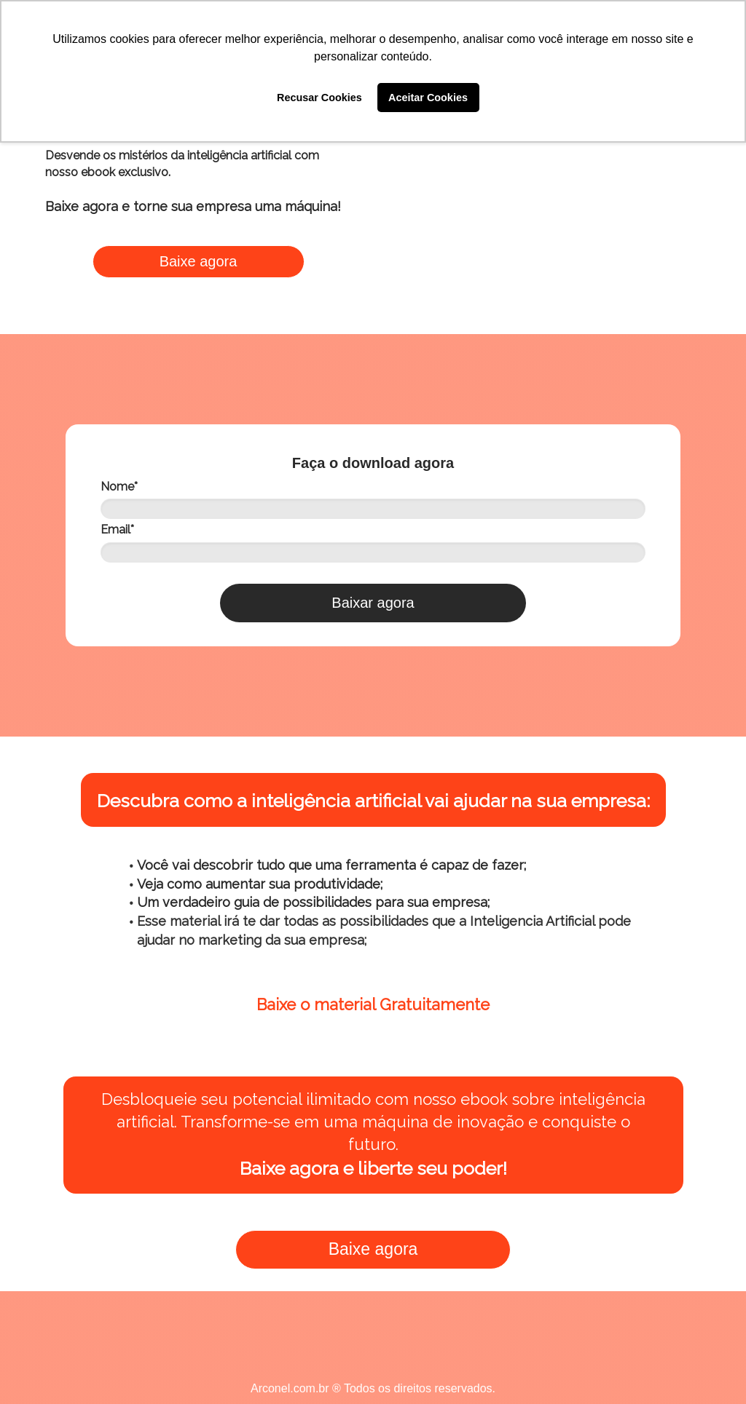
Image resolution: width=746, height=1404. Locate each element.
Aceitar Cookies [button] (428, 97)
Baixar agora (372, 603)
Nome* (119, 486)
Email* (117, 529)
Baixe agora (198, 261)
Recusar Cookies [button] (319, 97)
